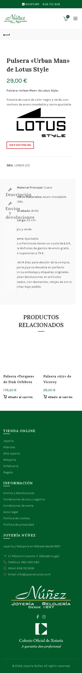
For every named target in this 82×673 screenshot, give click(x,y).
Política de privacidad (18, 524)
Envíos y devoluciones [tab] (11, 213)
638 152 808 (51, 4)
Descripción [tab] (11, 194)
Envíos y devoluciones (19, 493)
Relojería (9, 460)
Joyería (8, 441)
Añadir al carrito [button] (20, 397)
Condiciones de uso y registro (24, 499)
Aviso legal (10, 512)
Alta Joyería (11, 453)
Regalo (8, 472)
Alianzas (9, 447)
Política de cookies (16, 518)
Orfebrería (10, 466)
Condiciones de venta (18, 506)
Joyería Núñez (33, 666)
